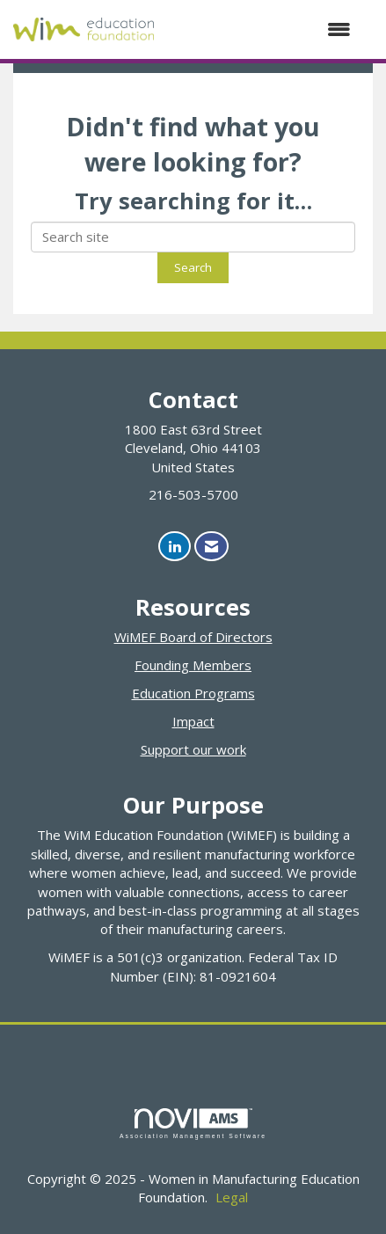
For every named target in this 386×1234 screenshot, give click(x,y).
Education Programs (193, 693)
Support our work (193, 749)
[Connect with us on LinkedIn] (174, 546)
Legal (231, 1197)
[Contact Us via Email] (211, 546)
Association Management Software (193, 1124)
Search (193, 267)
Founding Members (193, 665)
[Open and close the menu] (261, 29)
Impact (193, 721)
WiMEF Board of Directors (193, 637)
